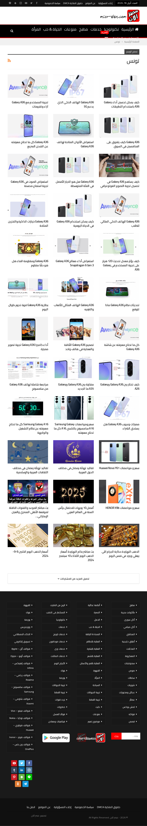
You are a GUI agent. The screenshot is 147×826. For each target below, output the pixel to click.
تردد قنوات (60, 699)
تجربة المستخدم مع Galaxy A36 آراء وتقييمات (30, 104)
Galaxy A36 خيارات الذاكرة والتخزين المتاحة (28, 223)
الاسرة (97, 612)
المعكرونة (130, 656)
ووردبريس (25, 627)
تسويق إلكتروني (22, 641)
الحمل (97, 619)
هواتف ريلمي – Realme (24, 677)
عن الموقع (91, 3)
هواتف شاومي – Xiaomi (23, 701)
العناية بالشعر (93, 656)
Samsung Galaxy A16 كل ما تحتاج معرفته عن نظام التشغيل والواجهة (28, 428)
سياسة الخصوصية (52, 3)
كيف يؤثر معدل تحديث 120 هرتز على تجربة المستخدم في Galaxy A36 (120, 265)
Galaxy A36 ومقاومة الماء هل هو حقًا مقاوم (30, 263)
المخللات (130, 649)
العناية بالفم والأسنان (90, 663)
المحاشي (130, 634)
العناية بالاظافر (93, 641)
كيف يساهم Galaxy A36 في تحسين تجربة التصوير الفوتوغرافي (119, 184)
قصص (132, 721)
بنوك (63, 670)
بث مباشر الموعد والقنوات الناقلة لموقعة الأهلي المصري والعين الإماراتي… (28, 512)
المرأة (36, 29)
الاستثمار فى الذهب (55, 612)
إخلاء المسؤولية (105, 3)
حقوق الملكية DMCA (73, 3)
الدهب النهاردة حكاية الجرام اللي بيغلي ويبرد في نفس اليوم (120, 554)
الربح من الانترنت (57, 605)
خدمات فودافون (57, 641)
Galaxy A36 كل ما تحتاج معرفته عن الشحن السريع (29, 144)
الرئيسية (130, 29)
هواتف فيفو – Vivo (20, 711)
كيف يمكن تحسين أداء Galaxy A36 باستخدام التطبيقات (121, 104)
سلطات (131, 678)
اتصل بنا (31, 807)
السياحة (96, 685)
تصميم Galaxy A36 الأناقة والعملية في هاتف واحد (79, 347)
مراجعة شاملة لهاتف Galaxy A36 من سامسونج (29, 386)
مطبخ (83, 29)
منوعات (70, 29)
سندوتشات (129, 663)
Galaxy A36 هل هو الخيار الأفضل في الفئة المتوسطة (75, 184)
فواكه (132, 714)
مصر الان (35, 815)
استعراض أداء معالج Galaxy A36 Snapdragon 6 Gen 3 (75, 263)
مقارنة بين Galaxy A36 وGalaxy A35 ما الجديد (76, 386)
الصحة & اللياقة (93, 634)
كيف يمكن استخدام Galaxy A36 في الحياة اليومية (75, 223)
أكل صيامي (129, 627)
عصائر (132, 699)
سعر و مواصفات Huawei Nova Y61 (119, 468)
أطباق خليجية (128, 641)
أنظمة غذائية (94, 605)
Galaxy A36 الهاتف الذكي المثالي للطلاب (119, 223)
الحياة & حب (52, 29)
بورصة (62, 678)
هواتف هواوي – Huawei (23, 727)
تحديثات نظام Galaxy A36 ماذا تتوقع (122, 307)
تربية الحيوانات (93, 692)
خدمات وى (59, 649)
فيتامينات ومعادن (56, 721)
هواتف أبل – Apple (20, 649)
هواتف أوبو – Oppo (20, 656)
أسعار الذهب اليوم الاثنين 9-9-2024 (30, 554)
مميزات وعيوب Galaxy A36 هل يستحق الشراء (121, 426)
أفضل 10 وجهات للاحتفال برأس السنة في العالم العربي (76, 510)
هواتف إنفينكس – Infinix (23, 665)
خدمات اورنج (59, 634)
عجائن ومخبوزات (127, 692)
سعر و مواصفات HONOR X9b (122, 508)
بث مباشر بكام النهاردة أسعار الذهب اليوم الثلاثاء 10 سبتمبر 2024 (76, 556)
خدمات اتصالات (58, 656)
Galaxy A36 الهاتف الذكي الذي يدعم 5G (75, 104)
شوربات (131, 685)
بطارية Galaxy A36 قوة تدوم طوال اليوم (28, 307)
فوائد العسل (59, 714)
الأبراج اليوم (59, 663)
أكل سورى (129, 619)
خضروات (61, 707)
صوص (132, 670)
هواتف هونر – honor (19, 737)
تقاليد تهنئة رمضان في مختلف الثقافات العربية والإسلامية (30, 470)
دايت (98, 707)
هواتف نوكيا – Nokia (19, 718)
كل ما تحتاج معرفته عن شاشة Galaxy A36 (121, 347)
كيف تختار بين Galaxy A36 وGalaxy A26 (119, 386)
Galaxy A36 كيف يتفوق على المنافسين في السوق (123, 144)
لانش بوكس (128, 707)
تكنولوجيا (111, 29)
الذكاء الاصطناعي (21, 634)
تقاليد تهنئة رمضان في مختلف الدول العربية (76, 470)
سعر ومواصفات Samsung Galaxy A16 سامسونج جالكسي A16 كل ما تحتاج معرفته (74, 428)
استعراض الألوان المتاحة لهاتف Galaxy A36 (75, 144)
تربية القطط (94, 699)
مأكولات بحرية (128, 612)
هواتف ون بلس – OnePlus (23, 746)
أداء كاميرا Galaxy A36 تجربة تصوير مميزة (28, 347)
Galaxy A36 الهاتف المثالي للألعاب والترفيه (74, 307)
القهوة (96, 670)
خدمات (96, 29)
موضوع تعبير (94, 721)
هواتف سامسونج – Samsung (22, 689)
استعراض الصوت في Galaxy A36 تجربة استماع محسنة (29, 184)
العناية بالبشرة (93, 649)
